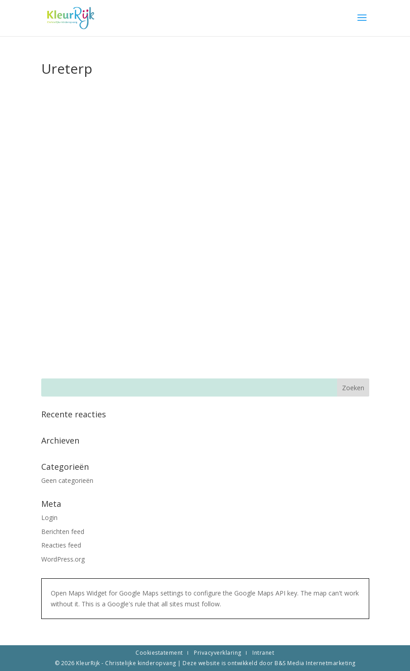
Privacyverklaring (217, 653)
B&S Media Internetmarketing (315, 663)
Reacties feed (61, 545)
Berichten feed (62, 531)
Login (49, 517)
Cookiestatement (159, 653)
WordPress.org (63, 559)
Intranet (263, 653)
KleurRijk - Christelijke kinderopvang (127, 663)
